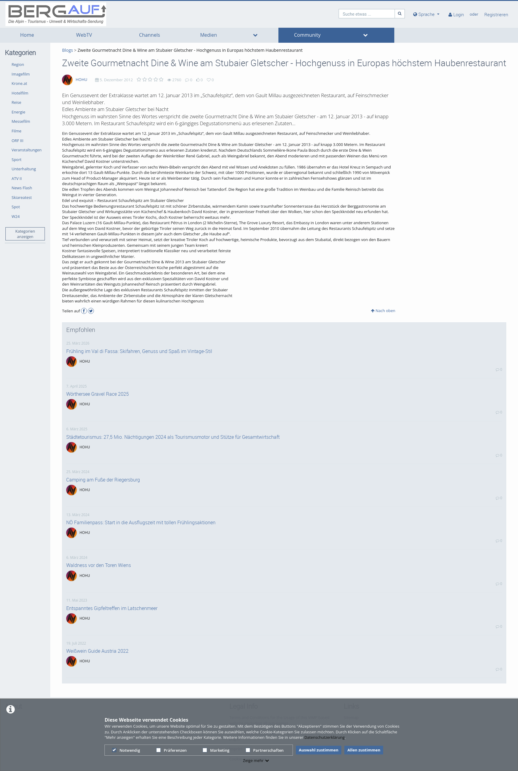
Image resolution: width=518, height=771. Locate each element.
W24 (16, 216)
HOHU (81, 79)
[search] (367, 13)
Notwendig (126, 750)
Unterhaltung (24, 169)
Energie (18, 112)
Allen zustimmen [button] (363, 750)
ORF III (17, 140)
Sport (17, 159)
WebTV (84, 35)
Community (307, 35)
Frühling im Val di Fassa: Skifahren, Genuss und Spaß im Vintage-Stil (139, 351)
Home (27, 35)
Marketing (216, 750)
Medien (208, 35)
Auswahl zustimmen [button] (319, 750)
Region (18, 64)
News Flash (22, 187)
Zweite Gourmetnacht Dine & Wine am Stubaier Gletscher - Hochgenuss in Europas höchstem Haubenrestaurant (190, 50)
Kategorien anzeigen (25, 234)
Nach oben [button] (383, 310)
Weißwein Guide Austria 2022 (97, 651)
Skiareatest (22, 197)
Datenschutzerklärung (324, 737)
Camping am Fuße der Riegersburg (103, 479)
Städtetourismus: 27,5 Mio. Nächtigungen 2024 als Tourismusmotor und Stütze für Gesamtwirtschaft (173, 437)
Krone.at (19, 83)
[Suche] (400, 13)
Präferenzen (171, 750)
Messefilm (21, 121)
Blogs (67, 50)
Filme (17, 131)
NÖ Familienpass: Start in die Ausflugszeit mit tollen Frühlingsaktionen (141, 522)
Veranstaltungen (27, 150)
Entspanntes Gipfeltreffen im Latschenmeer (111, 608)
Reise (16, 102)
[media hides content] (426, 14)
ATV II (17, 178)
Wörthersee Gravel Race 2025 (97, 394)
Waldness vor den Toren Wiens (98, 565)
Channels (149, 35)
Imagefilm (21, 74)
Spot (16, 206)
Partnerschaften (265, 750)
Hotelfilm (20, 93)
